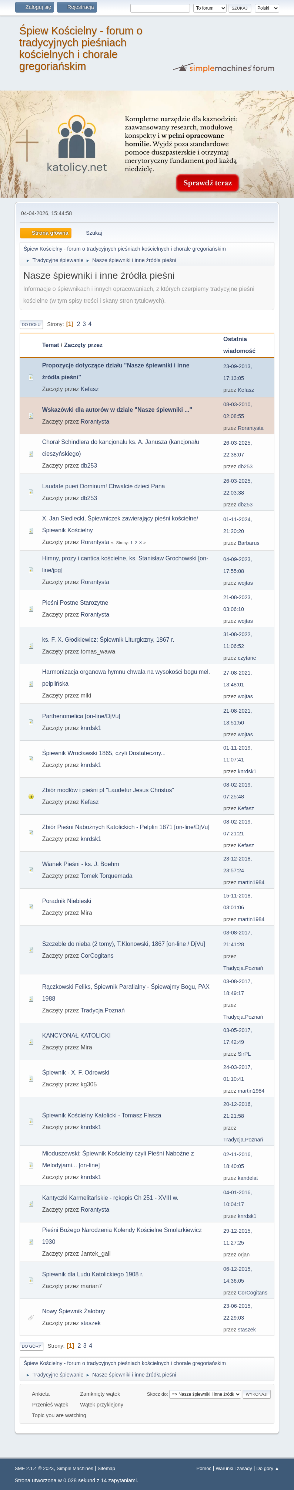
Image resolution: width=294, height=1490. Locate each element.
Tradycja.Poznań (243, 968)
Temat (50, 345)
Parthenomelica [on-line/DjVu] (81, 716)
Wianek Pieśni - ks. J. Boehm (80, 864)
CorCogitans (97, 956)
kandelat (248, 1178)
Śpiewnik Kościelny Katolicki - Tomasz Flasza (101, 1115)
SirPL (244, 1054)
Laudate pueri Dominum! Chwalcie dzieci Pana (103, 486)
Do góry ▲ (268, 1468)
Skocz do (157, 1394)
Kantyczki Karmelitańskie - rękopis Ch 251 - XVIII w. (110, 1198)
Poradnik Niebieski (66, 901)
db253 (89, 465)
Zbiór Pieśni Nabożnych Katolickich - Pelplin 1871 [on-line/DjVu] (126, 827)
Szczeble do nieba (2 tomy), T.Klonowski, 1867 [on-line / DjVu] (123, 944)
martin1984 (251, 882)
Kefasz (90, 389)
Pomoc (204, 1468)
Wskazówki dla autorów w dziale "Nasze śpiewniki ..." (117, 410)
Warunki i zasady (234, 1468)
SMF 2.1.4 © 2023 (34, 1468)
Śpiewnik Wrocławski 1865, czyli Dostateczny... (104, 753)
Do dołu (31, 324)
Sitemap (106, 1468)
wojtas (245, 583)
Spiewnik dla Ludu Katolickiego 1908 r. (93, 1274)
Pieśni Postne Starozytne (75, 603)
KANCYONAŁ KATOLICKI (76, 1035)
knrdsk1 (91, 728)
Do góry (31, 1346)
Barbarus (248, 543)
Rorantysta (95, 421)
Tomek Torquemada (106, 876)
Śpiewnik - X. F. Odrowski (75, 1072)
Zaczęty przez (83, 345)
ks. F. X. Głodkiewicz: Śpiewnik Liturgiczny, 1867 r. (108, 640)
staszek (91, 1323)
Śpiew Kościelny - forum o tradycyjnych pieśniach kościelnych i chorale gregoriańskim (81, 48)
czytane (247, 658)
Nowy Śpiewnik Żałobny (73, 1311)
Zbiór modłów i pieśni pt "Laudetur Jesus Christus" (108, 790)
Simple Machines (75, 1468)
